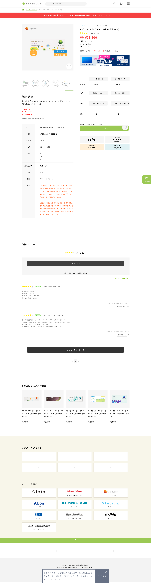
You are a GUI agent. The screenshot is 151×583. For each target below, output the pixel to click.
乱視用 (74, 468)
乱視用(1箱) (117, 147)
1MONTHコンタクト (111, 456)
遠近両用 (110, 468)
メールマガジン (99, 551)
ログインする (75, 263)
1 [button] (45, 73)
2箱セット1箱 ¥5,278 (117, 140)
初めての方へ (121, 551)
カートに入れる (100, 129)
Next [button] (75, 44)
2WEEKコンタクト (74, 456)
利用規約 (38, 551)
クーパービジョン (31, 10)
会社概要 (28, 551)
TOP (23, 10)
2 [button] (50, 73)
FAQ (111, 551)
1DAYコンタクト (38, 456)
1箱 (92, 140)
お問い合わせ (84, 551)
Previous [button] (20, 44)
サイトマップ (70, 551)
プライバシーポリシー (54, 551)
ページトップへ (75, 541)
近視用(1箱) (92, 147)
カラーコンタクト (39, 468)
